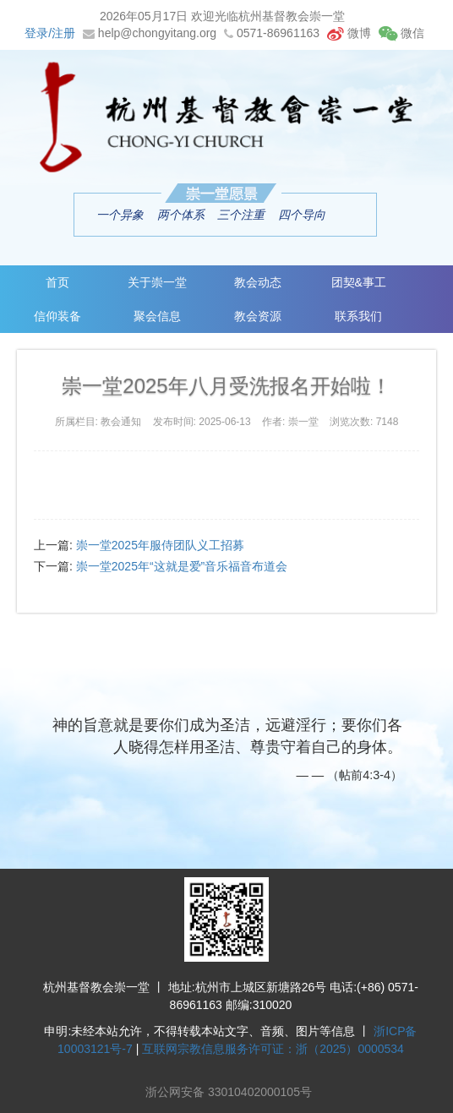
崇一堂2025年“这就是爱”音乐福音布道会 (181, 566)
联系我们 (358, 316)
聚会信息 (157, 316)
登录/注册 (50, 33)
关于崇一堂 (157, 282)
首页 (57, 282)
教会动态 (257, 282)
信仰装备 (57, 316)
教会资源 (257, 316)
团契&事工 (358, 282)
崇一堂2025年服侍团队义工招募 (160, 545)
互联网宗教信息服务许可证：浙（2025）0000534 (273, 1049)
